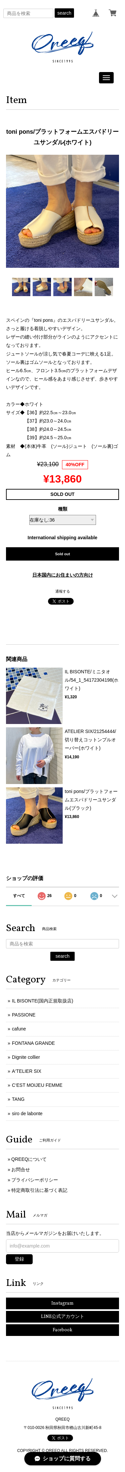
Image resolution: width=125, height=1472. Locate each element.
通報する (62, 591)
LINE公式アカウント (62, 1317)
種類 (62, 509)
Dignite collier (26, 1057)
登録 (19, 1259)
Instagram (62, 1303)
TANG (18, 1099)
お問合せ (20, 1169)
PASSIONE (24, 1014)
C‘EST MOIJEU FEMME (37, 1085)
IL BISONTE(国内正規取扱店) (42, 1000)
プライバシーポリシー (34, 1180)
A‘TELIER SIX (26, 1071)
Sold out (62, 554)
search (64, 13)
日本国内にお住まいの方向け (62, 575)
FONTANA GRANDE (33, 1043)
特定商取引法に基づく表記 (39, 1190)
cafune (19, 1028)
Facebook (62, 1330)
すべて (19, 895)
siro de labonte (27, 1113)
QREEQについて (29, 1159)
